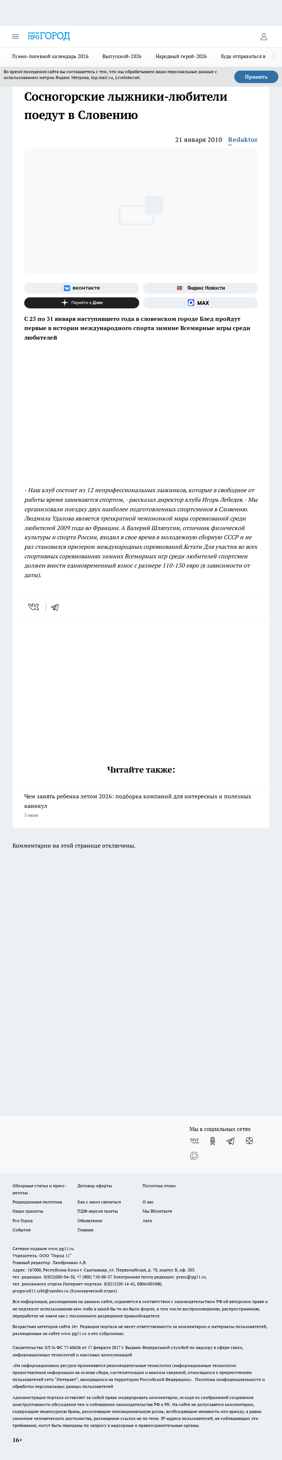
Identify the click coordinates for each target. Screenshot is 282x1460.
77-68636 (72, 1347)
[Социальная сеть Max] (200, 302)
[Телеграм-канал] (231, 1141)
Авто (147, 1220)
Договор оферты (94, 1185)
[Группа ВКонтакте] (81, 288)
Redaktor (243, 139)
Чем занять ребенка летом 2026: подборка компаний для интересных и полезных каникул (141, 806)
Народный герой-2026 (181, 56)
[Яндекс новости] (200, 288)
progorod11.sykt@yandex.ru (40, 1290)
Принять (256, 77)
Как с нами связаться (99, 1202)
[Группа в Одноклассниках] (212, 1141)
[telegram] (57, 607)
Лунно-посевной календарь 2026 (50, 56)
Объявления (89, 1220)
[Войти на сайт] (263, 36)
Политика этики (159, 1185)
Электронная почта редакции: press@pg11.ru (159, 1277)
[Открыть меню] (15, 36)
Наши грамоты (27, 1211)
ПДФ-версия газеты (97, 1211)
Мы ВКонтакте (157, 1211)
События (21, 1229)
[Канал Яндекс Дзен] (81, 302)
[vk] (34, 607)
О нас (148, 1202)
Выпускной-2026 (122, 56)
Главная (85, 1229)
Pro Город (22, 1220)
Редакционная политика (37, 1202)
